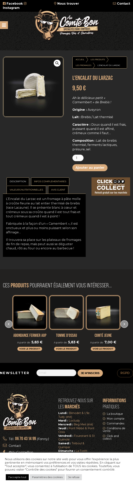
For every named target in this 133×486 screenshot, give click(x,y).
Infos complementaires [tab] (50, 181)
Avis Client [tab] (58, 189)
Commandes (115, 423)
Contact (123, 3)
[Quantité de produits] (78, 158)
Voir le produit (29, 348)
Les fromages (83, 65)
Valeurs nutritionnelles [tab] (26, 189)
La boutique (115, 414)
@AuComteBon (21, 452)
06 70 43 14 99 (25, 438)
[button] (57, 63)
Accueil (80, 59)
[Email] (56, 372)
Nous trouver (68, 3)
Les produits (98, 59)
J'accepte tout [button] (17, 477)
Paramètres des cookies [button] (47, 477)
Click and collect (111, 437)
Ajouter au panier (89, 167)
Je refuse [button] (74, 477)
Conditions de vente (114, 430)
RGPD (125, 373)
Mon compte (116, 418)
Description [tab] (18, 181)
